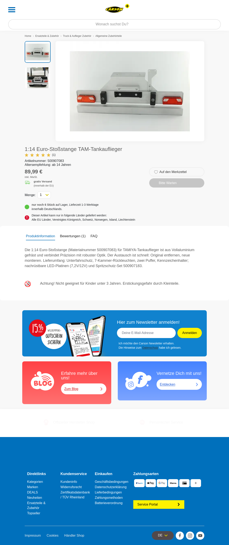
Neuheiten (34, 497)
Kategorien (35, 481)
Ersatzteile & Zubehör (47, 36)
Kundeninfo (68, 481)
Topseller (33, 513)
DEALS (32, 492)
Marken (32, 487)
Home (28, 36)
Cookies (53, 535)
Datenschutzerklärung (111, 487)
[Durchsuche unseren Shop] (114, 24)
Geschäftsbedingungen (111, 481)
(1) (40, 155)
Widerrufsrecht (71, 487)
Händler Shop (74, 535)
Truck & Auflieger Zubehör (77, 36)
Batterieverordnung (108, 503)
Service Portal (158, 504)
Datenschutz (150, 347)
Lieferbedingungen (108, 492)
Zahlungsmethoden (109, 497)
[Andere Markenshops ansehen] (127, 6)
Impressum (33, 535)
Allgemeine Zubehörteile (108, 36)
